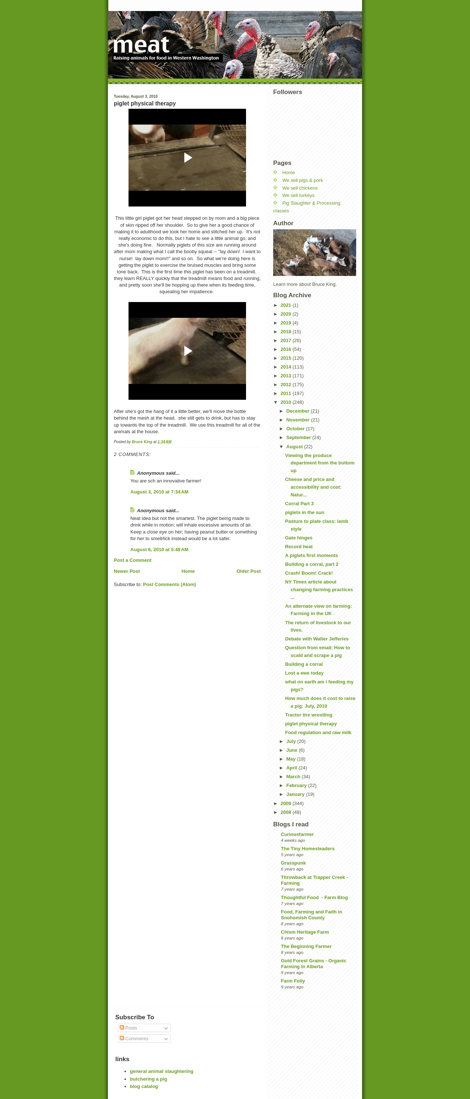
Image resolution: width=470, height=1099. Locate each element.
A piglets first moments (311, 555)
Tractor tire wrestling (308, 715)
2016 (287, 349)
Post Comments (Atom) (169, 584)
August (295, 446)
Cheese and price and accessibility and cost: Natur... (313, 487)
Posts (128, 1028)
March (294, 776)
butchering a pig (148, 1079)
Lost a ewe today (304, 673)
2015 (287, 358)
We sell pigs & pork (302, 180)
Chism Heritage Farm (305, 932)
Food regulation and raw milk (318, 732)
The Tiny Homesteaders (308, 848)
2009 (287, 803)
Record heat (298, 546)
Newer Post (127, 571)
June (292, 750)
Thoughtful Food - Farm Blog (314, 897)
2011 (287, 393)
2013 (287, 375)
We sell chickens (300, 188)
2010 (287, 402)
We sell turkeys (298, 195)
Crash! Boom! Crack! (309, 573)
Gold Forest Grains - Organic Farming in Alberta (313, 963)
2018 (287, 331)
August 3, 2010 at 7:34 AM (159, 492)
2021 (287, 305)
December (298, 411)
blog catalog (144, 1086)
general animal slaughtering (162, 1071)
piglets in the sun (304, 512)
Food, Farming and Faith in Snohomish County (311, 914)
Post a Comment (133, 560)
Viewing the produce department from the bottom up (319, 463)
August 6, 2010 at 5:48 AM (159, 549)
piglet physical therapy (311, 723)
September (299, 437)
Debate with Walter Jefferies (316, 639)
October (296, 428)
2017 (287, 340)
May (291, 759)
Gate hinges (298, 537)
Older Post (248, 571)
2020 (287, 314)
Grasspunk (293, 863)
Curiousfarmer (297, 834)
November (298, 420)
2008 (287, 812)
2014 (287, 367)
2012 (287, 384)
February (297, 785)
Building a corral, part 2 (311, 564)
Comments (134, 1038)
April (292, 768)
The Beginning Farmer (306, 946)
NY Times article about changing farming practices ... (319, 589)
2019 (287, 323)
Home (188, 571)
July (291, 741)
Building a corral (304, 664)
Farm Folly (293, 981)
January (296, 794)
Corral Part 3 (299, 503)
